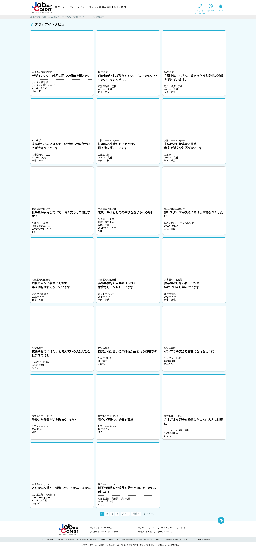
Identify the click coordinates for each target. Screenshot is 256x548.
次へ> (125, 513)
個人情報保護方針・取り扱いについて (179, 539)
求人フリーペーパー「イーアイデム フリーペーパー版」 (162, 528)
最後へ (136, 513)
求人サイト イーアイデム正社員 (104, 532)
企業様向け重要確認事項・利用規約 (71, 539)
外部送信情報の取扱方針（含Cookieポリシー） (141, 539)
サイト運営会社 (204, 539)
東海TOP (78, 17)
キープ (214, 7)
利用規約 (92, 539)
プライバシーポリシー (109, 539)
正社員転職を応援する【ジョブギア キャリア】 (51, 17)
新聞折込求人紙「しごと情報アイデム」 (155, 532)
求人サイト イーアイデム (101, 528)
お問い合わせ (47, 539)
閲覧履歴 (191, 7)
